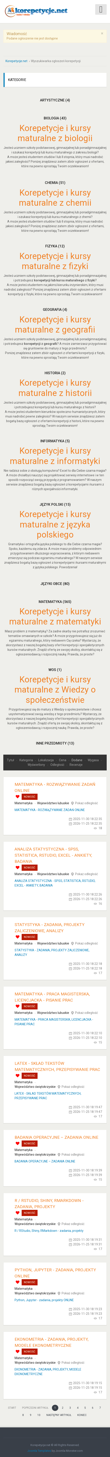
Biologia (55, 117)
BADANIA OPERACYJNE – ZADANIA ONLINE (56, 1136)
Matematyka (55, 601)
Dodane (77, 759)
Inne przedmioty (55, 742)
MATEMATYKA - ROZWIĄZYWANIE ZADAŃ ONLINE (50, 809)
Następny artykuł (58, 1414)
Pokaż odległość (86, 802)
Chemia (55, 182)
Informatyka (55, 440)
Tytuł (11, 759)
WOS (55, 669)
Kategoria (26, 759)
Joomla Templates (39, 1449)
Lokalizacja (46, 759)
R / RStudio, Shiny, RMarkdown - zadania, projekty (49, 1230)
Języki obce (55, 583)
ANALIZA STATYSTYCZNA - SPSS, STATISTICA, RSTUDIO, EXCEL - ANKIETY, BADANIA (53, 854)
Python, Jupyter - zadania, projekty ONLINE (44, 1299)
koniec (82, 1414)
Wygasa (93, 759)
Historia (55, 372)
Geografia (55, 309)
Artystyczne (55, 99)
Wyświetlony (37, 764)
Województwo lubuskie (53, 802)
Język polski (55, 503)
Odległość (57, 764)
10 (38, 1414)
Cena (63, 759)
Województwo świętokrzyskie (35, 1086)
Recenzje (76, 764)
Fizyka (55, 245)
